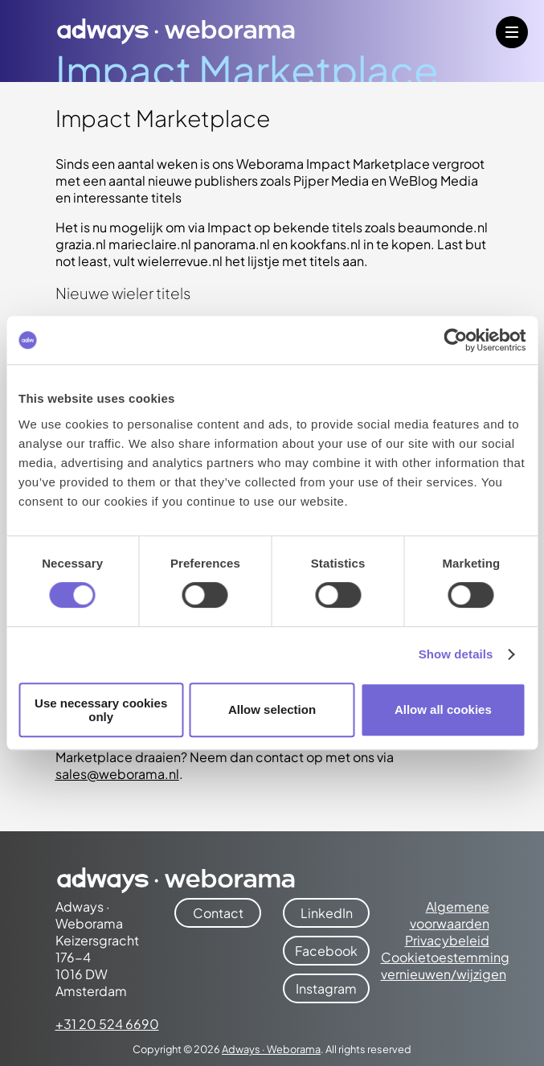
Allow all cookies (443, 709)
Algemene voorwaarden (449, 915)
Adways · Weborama (271, 1049)
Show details (456, 654)
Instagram (326, 988)
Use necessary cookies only (101, 710)
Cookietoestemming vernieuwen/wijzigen (445, 965)
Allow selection (272, 709)
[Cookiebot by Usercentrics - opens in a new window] (455, 340)
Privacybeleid (447, 940)
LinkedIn (327, 912)
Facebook (326, 950)
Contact (218, 912)
